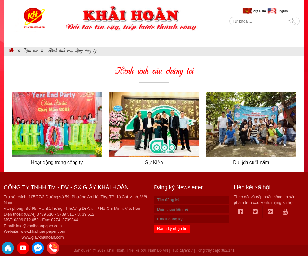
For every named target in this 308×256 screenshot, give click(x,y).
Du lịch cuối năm (251, 162)
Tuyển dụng (251, 39)
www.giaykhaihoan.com (43, 237)
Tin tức (167, 39)
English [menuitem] (283, 11)
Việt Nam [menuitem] (259, 11)
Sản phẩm (97, 39)
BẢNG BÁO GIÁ (208, 39)
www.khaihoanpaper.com (42, 231)
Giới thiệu (59, 39)
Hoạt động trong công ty (57, 162)
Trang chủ (23, 39)
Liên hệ (284, 39)
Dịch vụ (133, 39)
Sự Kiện (154, 162)
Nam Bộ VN (158, 250)
